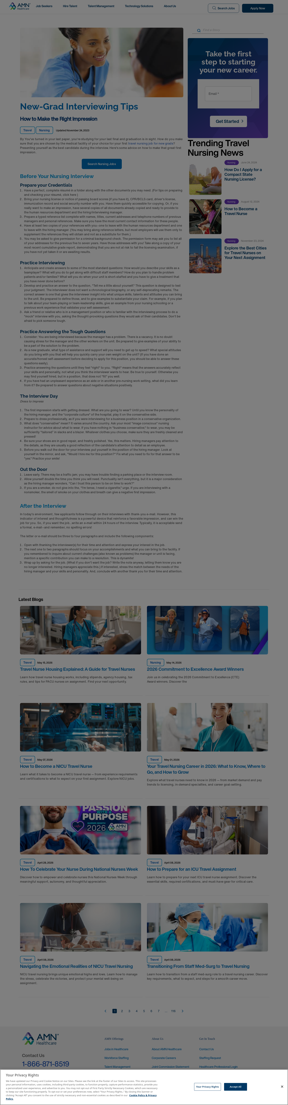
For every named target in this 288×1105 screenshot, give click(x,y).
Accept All (236, 1086)
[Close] (282, 1087)
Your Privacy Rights (207, 1086)
